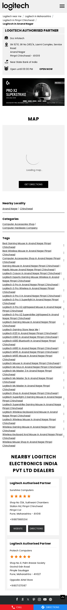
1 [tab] (24, 101)
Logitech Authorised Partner (30, 483)
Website (18, 529)
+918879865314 (18, 519)
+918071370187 (18, 586)
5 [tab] (43, 101)
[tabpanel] (33, 92)
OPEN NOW (46, 69)
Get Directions (33, 184)
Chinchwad (26, 209)
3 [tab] (33, 101)
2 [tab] (28, 101)
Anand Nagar (9, 209)
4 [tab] (38, 101)
